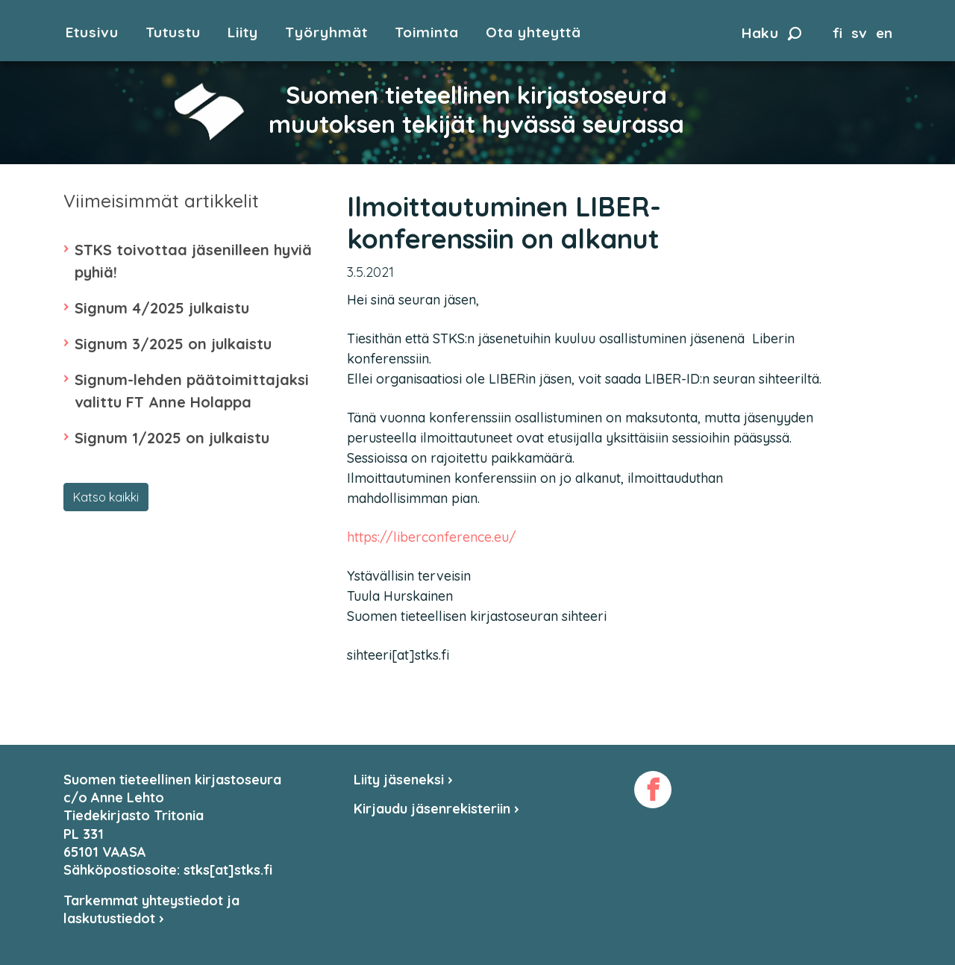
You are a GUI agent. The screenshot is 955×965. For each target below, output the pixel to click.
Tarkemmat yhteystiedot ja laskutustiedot (151, 909)
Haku (771, 33)
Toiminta (427, 32)
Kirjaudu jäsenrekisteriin (436, 808)
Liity (243, 32)
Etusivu (92, 32)
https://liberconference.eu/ (431, 537)
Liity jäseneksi (403, 779)
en (884, 33)
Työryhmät (326, 32)
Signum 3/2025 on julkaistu (173, 343)
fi (837, 33)
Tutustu (173, 32)
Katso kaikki (106, 497)
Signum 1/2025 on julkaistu (172, 437)
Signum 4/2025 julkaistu (162, 308)
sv (859, 33)
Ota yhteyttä (533, 32)
